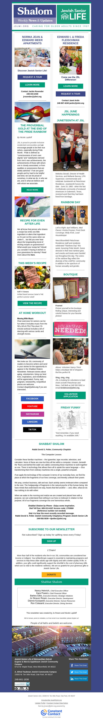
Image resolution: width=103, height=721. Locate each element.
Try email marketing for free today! (51, 717)
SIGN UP (51, 541)
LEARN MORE (32, 85)
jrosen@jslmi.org (50, 706)
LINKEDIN (32, 422)
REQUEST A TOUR (32, 77)
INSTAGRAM (32, 414)
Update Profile (40, 703)
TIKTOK (32, 429)
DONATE (51, 575)
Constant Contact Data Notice (57, 703)
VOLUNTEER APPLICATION (70, 395)
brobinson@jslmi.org (69, 388)
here (33, 255)
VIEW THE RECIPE (32, 303)
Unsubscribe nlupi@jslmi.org (51, 700)
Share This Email (80, 665)
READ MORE (32, 190)
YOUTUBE (32, 406)
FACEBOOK (32, 399)
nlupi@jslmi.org (31, 387)
